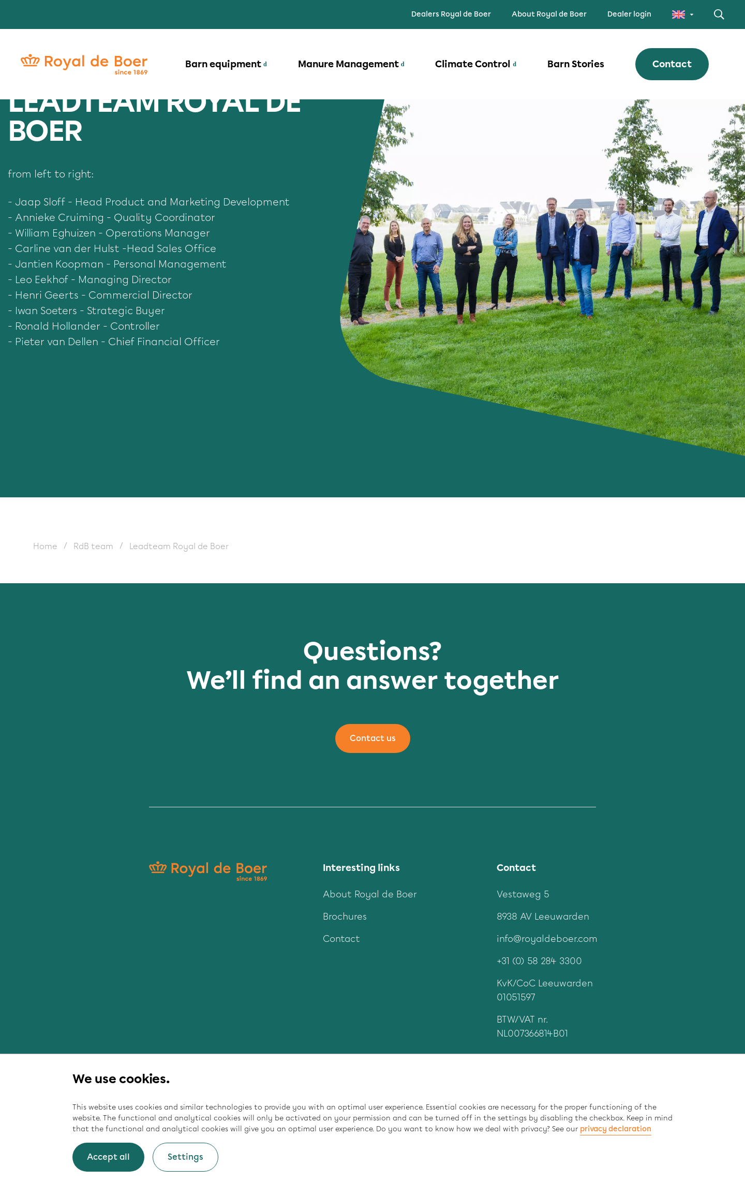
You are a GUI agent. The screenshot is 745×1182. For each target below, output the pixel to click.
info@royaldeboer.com (547, 938)
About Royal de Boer (549, 14)
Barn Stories (575, 64)
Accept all (108, 1157)
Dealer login (629, 14)
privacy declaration (615, 1129)
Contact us (373, 738)
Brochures (345, 916)
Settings (185, 1157)
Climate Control (473, 64)
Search (719, 14)
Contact (672, 64)
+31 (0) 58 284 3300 (539, 961)
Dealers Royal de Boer (451, 14)
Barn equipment (223, 64)
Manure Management (348, 64)
